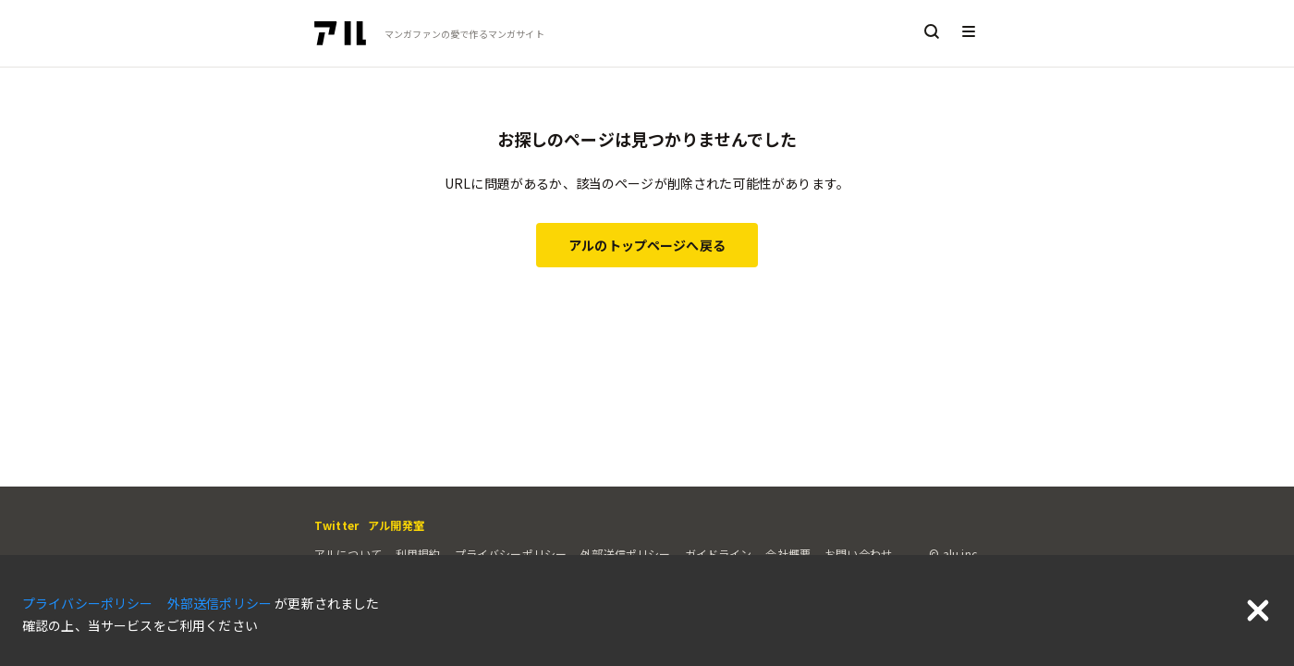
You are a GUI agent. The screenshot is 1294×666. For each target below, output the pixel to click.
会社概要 (788, 553)
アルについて (348, 553)
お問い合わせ (858, 553)
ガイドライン (718, 553)
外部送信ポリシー (625, 553)
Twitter (336, 525)
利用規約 (418, 553)
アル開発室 (396, 525)
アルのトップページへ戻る (647, 245)
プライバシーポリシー (511, 553)
